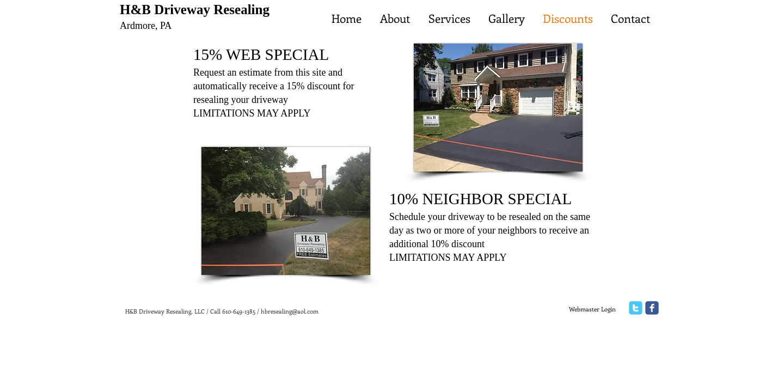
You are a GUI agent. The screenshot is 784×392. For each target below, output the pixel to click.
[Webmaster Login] (592, 309)
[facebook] (652, 308)
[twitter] (635, 308)
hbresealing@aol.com (289, 311)
